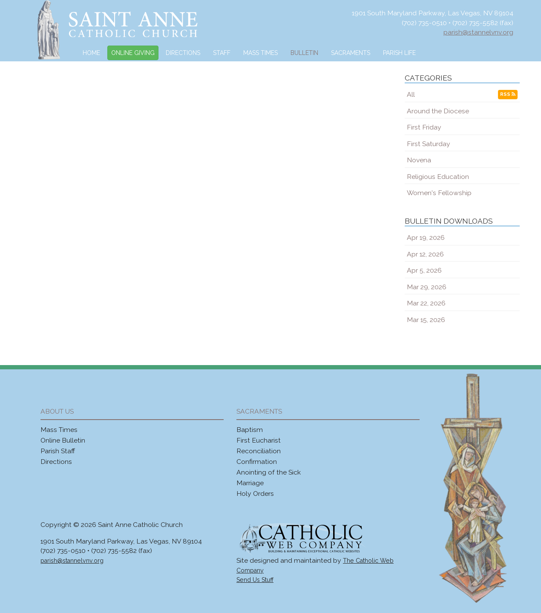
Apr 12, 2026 (425, 254)
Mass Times (260, 52)
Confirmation (256, 462)
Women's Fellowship (439, 193)
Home (91, 52)
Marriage (250, 483)
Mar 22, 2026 (426, 303)
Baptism (249, 430)
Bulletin (304, 52)
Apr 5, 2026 (424, 270)
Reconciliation (258, 451)
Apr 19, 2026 (426, 237)
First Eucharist (258, 440)
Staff (221, 52)
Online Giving (133, 52)
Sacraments (350, 52)
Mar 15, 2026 (426, 320)
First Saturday (428, 144)
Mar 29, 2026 (426, 287)
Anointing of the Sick (268, 472)
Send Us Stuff (254, 579)
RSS (507, 94)
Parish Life (399, 52)
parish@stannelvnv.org (478, 32)
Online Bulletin (62, 440)
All (411, 94)
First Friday (424, 127)
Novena (419, 160)
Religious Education (438, 177)
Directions (183, 52)
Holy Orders (255, 493)
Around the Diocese (438, 111)
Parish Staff (57, 451)
